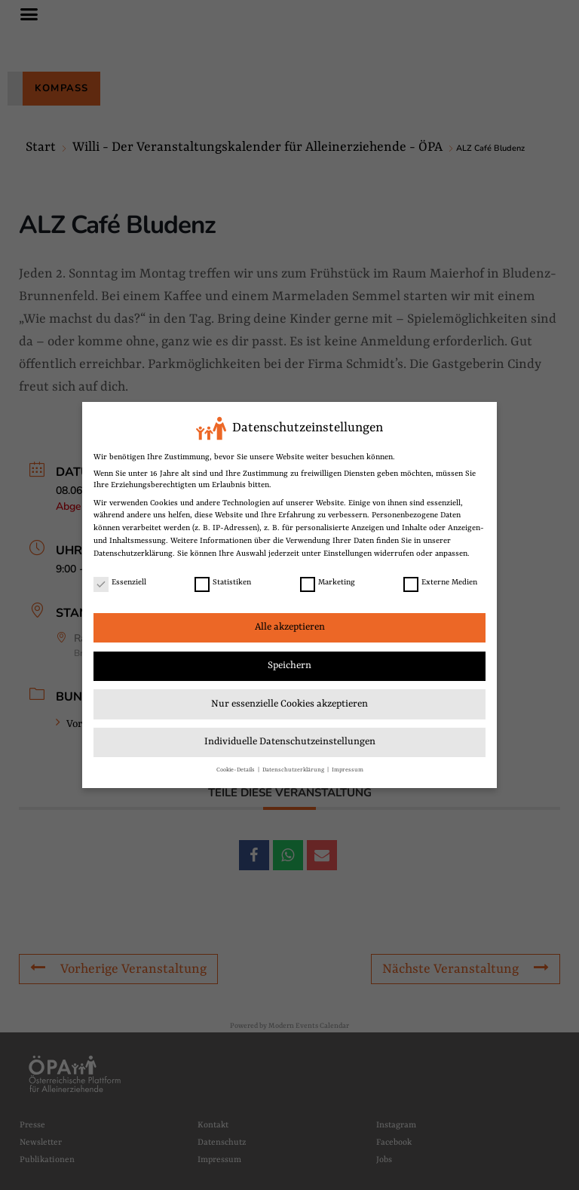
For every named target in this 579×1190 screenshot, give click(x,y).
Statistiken (223, 582)
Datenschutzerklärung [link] (133, 553)
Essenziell (119, 582)
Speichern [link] (289, 665)
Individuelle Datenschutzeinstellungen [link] (289, 741)
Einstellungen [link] (347, 553)
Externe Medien (440, 582)
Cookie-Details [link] (236, 769)
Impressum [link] (347, 769)
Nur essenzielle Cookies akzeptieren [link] (289, 704)
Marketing (327, 582)
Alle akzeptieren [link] (290, 627)
